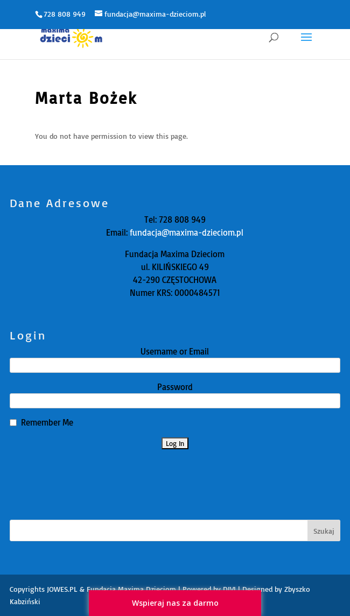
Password (175, 386)
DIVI (229, 588)
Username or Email (175, 351)
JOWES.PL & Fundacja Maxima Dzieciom (111, 588)
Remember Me (47, 422)
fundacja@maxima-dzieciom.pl (185, 232)
